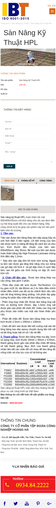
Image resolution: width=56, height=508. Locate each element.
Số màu (4, 89)
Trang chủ (5, 23)
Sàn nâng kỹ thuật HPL (13, 217)
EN (53, 6)
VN (49, 6)
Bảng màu (9, 181)
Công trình (46, 181)
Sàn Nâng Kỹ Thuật (20, 23)
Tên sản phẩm (7, 80)
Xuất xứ (4, 94)
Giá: (2, 85)
